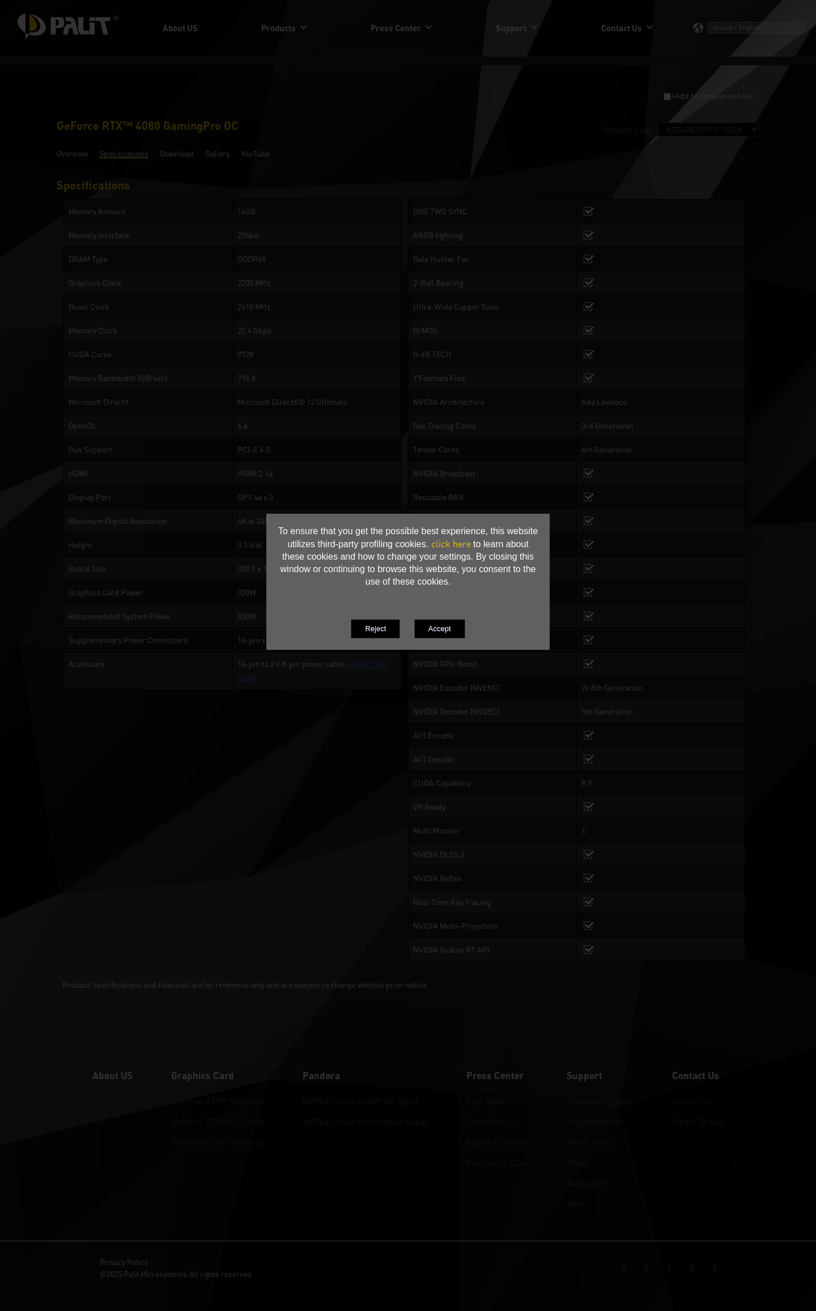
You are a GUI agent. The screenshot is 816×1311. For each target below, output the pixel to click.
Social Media (490, 1122)
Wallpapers (588, 1183)
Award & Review (497, 1142)
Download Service (600, 1101)
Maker (578, 1162)
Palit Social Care (497, 1162)
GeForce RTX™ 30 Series (218, 1142)
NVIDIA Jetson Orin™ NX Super (361, 1101)
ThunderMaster (595, 1122)
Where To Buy (698, 1122)
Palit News (486, 1101)
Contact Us (692, 1101)
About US (109, 1101)
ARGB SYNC (590, 1142)
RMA (575, 1203)
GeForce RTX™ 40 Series (218, 1122)
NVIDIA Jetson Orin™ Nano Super (365, 1122)
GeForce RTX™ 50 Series (218, 1101)
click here (451, 543)
